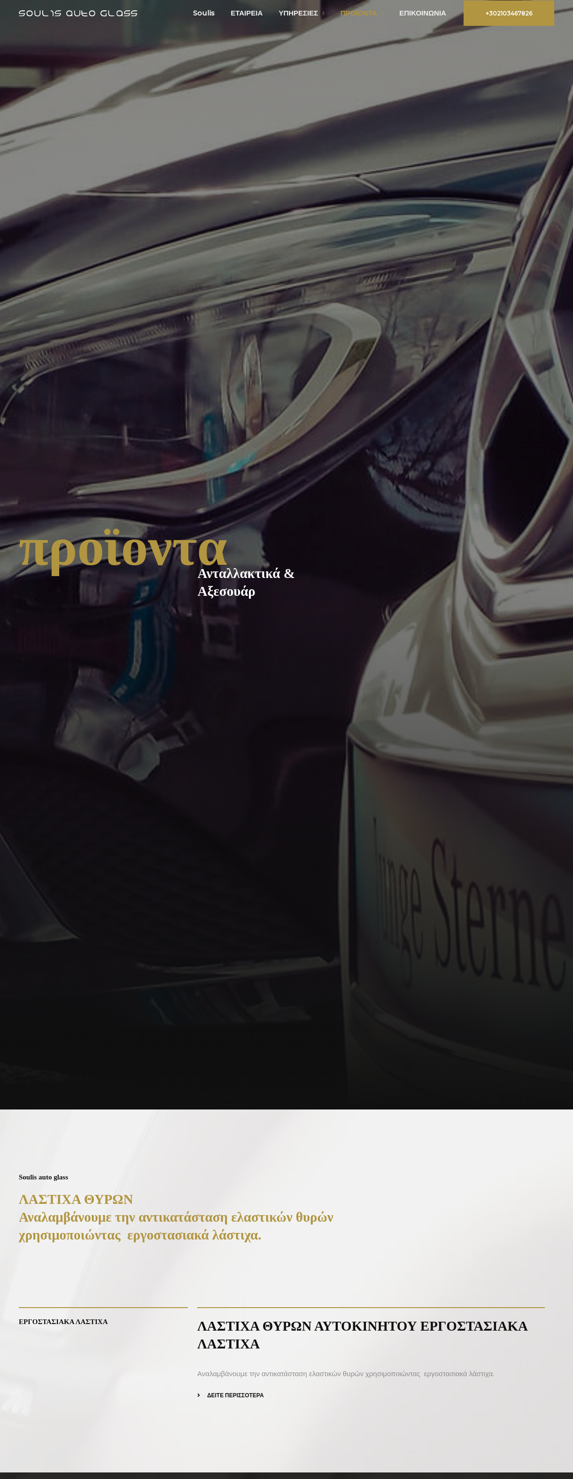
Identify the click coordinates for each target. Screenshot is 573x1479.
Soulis (213, 12)
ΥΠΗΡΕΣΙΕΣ (303, 12)
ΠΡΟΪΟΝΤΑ (361, 12)
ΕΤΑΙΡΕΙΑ (254, 12)
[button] (509, 13)
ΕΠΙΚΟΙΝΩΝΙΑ (423, 12)
